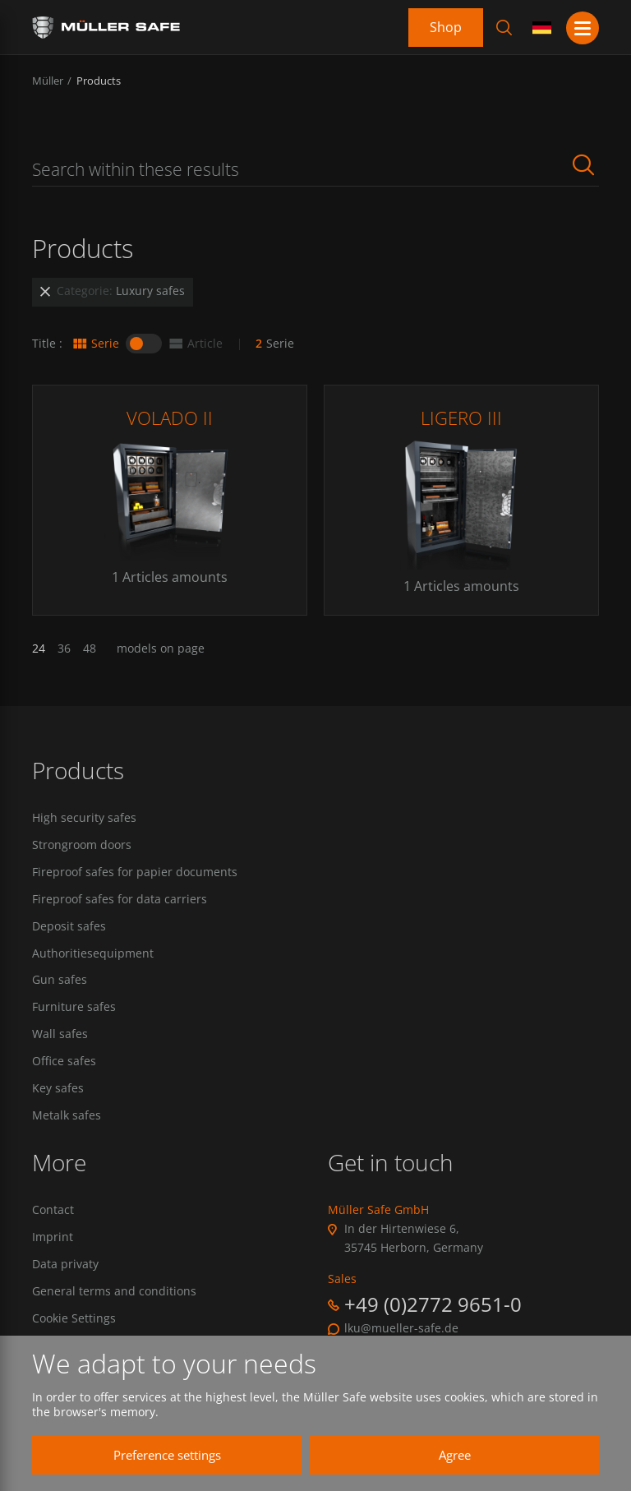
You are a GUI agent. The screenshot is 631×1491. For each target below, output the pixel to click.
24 (38, 648)
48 (89, 648)
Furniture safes (74, 1008)
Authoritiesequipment (93, 954)
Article (195, 344)
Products (98, 80)
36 (64, 648)
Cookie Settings (74, 1320)
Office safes (64, 1062)
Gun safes (59, 981)
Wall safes (60, 1035)
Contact (53, 1211)
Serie (95, 344)
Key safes (58, 1090)
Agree (447, 1455)
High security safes (84, 817)
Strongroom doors (81, 845)
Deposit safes (69, 927)
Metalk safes (66, 1117)
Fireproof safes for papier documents (134, 872)
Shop (446, 27)
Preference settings (160, 1455)
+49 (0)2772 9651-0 (433, 1305)
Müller (47, 80)
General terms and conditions (114, 1293)
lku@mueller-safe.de (401, 1330)
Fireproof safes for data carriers (119, 899)
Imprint (52, 1239)
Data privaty (65, 1266)
